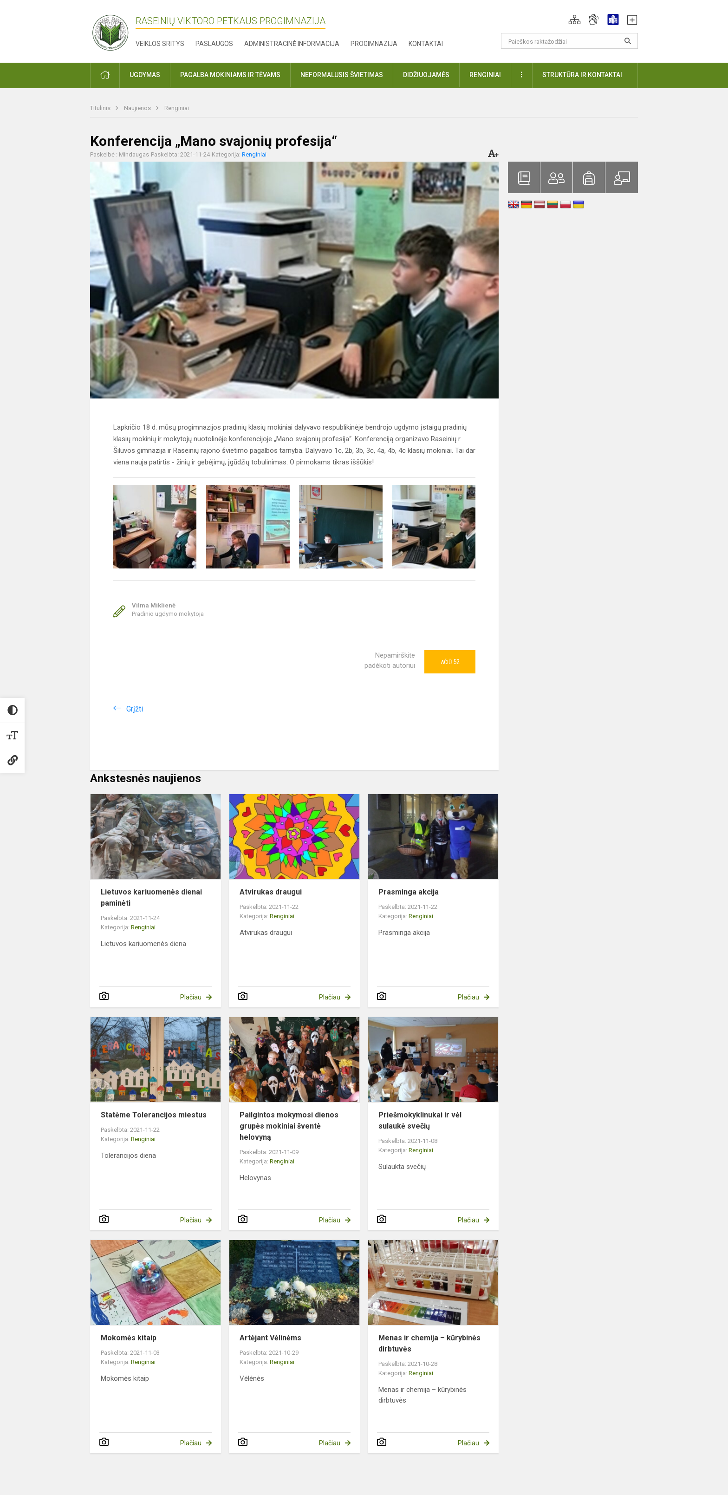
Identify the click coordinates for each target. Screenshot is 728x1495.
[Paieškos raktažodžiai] (569, 41)
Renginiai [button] (485, 74)
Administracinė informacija (291, 43)
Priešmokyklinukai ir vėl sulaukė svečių (420, 1120)
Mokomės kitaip (128, 1337)
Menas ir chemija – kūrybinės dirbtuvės (429, 1343)
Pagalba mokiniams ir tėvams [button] (230, 74)
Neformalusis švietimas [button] (341, 74)
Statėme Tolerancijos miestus (154, 1114)
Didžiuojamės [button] (426, 74)
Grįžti (134, 709)
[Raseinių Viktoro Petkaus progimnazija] (115, 29)
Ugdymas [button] (145, 74)
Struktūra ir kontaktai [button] (582, 74)
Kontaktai (426, 43)
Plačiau (191, 997)
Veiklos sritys (160, 43)
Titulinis (101, 107)
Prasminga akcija (408, 892)
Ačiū (450, 662)
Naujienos (138, 107)
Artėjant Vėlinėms (270, 1337)
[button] (574, 19)
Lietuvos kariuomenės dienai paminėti (151, 897)
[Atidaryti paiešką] (627, 41)
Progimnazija (374, 43)
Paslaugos (214, 43)
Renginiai (176, 107)
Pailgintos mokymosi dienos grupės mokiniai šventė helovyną (289, 1126)
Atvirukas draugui (271, 892)
